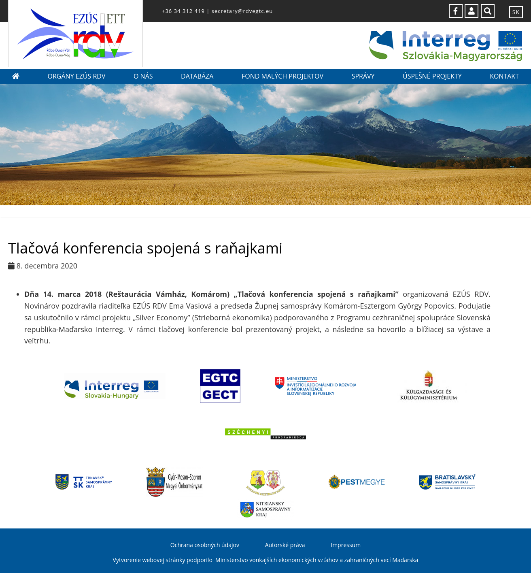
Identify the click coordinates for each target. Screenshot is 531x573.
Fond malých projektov (282, 76)
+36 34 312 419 (183, 11)
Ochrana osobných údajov (204, 545)
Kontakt (504, 76)
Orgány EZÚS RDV (77, 76)
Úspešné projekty (432, 76)
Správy (363, 76)
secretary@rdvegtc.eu (242, 11)
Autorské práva (285, 545)
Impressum (346, 545)
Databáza (197, 76)
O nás (143, 76)
